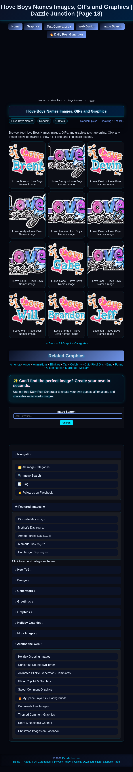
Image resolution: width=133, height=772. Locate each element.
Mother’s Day (31, 527)
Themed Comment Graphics (36, 714)
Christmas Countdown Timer (36, 664)
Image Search (112, 26)
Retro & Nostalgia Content (35, 722)
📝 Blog (23, 484)
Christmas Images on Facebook (38, 731)
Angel (27, 364)
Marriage (71, 367)
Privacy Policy (62, 761)
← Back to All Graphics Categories (66, 343)
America (15, 364)
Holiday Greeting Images (34, 656)
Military (84, 367)
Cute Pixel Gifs (94, 364)
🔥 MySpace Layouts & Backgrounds (42, 698)
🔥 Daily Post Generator (66, 34)
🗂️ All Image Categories (34, 467)
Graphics (33, 26)
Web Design (87, 26)
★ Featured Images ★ (30, 506)
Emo (109, 364)
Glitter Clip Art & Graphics (34, 681)
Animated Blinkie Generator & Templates (44, 673)
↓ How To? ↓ (23, 569)
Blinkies (55, 364)
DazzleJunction (71, 758)
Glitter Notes (54, 367)
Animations (40, 364)
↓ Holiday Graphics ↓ (29, 622)
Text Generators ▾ (59, 26)
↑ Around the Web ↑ (28, 644)
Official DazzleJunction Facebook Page (97, 761)
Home (15, 26)
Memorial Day (31, 544)
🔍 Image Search (29, 475)
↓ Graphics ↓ (23, 612)
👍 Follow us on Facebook (35, 492)
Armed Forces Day (34, 535)
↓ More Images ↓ (26, 633)
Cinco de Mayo (31, 519)
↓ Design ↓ (22, 580)
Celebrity (76, 364)
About (27, 761)
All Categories (42, 761)
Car (65, 364)
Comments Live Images (33, 706)
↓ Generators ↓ (25, 590)
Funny (119, 364)
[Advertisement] (66, 66)
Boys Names (75, 100)
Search (66, 422)
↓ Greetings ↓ (24, 601)
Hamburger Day (33, 552)
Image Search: (66, 411)
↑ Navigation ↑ (25, 454)
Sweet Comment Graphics (35, 689)
